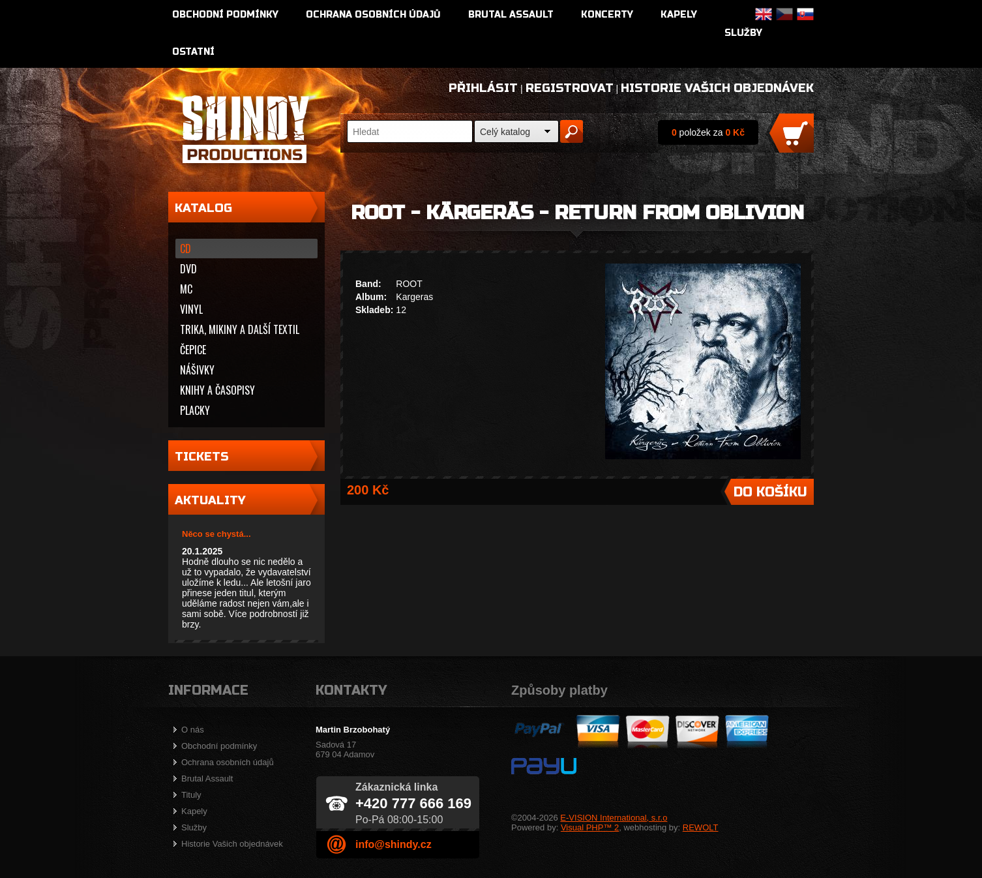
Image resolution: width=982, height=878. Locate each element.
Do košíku (770, 492)
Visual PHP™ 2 (590, 827)
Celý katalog (505, 132)
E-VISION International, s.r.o (613, 818)
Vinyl (191, 309)
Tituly (191, 795)
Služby (743, 32)
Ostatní (193, 51)
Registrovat (570, 88)
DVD (188, 269)
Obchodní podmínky (225, 14)
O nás (192, 729)
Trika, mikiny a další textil (239, 329)
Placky (195, 410)
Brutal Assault (511, 14)
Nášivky (197, 370)
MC (186, 289)
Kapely (679, 14)
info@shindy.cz (393, 844)
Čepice (193, 349)
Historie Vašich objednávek (717, 88)
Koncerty (607, 14)
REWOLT (701, 827)
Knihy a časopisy (217, 390)
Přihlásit (483, 88)
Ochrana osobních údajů (373, 14)
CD (185, 248)
